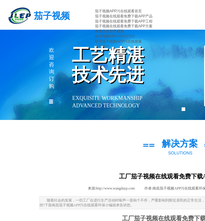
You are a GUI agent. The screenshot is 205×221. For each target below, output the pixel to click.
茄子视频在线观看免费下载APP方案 (124, 26)
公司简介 (102, 46)
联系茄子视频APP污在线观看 (118, 41)
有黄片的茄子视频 (109, 31)
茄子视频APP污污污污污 (115, 36)
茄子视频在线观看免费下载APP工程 (124, 21)
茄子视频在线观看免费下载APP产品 (124, 16)
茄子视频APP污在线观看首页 (118, 11)
